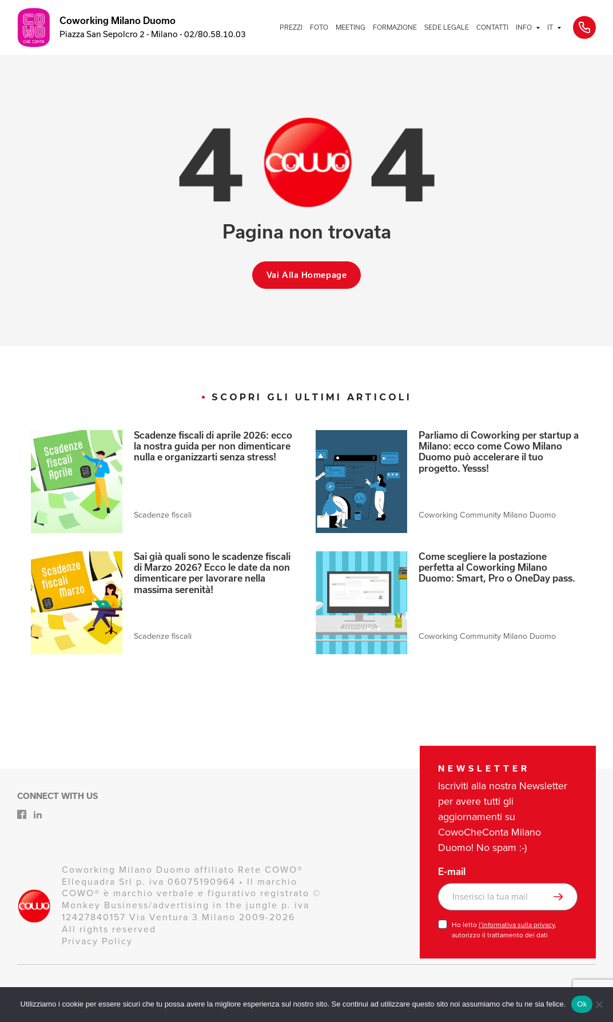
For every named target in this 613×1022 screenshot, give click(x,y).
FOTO (319, 27)
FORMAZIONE (395, 27)
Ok (582, 1004)
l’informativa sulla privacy (517, 925)
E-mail (451, 871)
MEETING (350, 27)
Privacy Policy (97, 941)
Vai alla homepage (306, 275)
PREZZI (291, 27)
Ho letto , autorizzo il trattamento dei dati (504, 930)
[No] (598, 1004)
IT (550, 27)
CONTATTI (492, 27)
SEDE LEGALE (446, 27)
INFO (524, 27)
